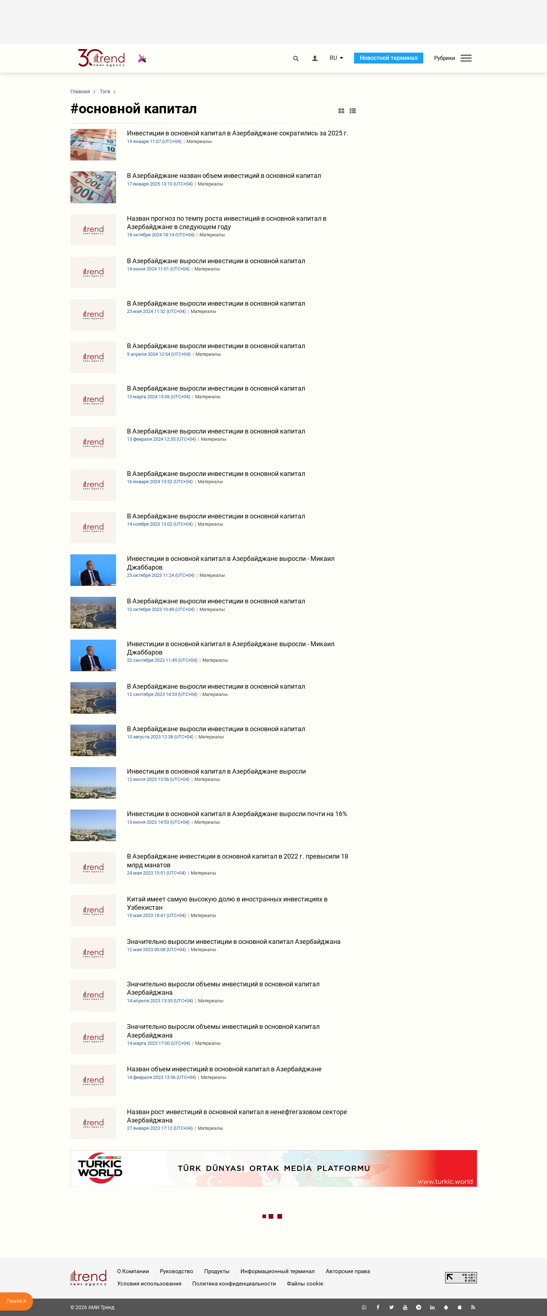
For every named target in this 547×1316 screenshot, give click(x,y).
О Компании (133, 1271)
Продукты (217, 1271)
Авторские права (348, 1271)
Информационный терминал (277, 1271)
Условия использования (149, 1283)
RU (333, 58)
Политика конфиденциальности (234, 1283)
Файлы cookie (305, 1283)
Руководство (176, 1271)
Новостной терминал (389, 57)
